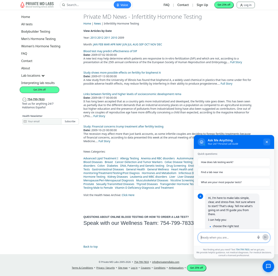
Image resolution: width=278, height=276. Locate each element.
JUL (130, 44)
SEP (141, 44)
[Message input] (228, 237)
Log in (246, 5)
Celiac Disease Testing (178, 162)
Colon (101, 165)
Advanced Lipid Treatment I (100, 158)
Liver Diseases (186, 176)
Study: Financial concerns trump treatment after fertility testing (123, 126)
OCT (147, 44)
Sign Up (202, 4)
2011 (107, 37)
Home (25, 17)
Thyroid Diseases (147, 184)
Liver (172, 176)
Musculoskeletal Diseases (152, 180)
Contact (183, 4)
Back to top (90, 246)
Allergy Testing (129, 158)
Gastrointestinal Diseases (108, 169)
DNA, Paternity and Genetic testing (142, 165)
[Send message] (265, 237)
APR (112, 44)
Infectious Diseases (191, 173)
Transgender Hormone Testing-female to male (189, 184)
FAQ (167, 4)
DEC (159, 44)
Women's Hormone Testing (40, 46)
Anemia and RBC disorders (158, 158)
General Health (135, 169)
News (97, 23)
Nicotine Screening (182, 180)
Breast (109, 162)
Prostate (88, 184)
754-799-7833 (177, 223)
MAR (107, 44)
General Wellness (158, 169)
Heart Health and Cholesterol (189, 169)
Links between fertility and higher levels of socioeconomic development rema (132, 94)
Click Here (128, 195)
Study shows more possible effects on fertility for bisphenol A (122, 72)
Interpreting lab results (38, 83)
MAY (119, 44)
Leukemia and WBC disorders (148, 176)
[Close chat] (266, 141)
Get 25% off (224, 4)
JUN (124, 44)
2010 (114, 37)
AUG (135, 44)
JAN (95, 44)
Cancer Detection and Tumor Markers (138, 162)
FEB (100, 44)
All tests (27, 24)
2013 (93, 37)
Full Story (236, 62)
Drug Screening (176, 165)
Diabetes (112, 165)
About (25, 68)
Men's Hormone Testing (38, 39)
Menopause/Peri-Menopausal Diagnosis (108, 180)
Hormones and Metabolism (159, 173)
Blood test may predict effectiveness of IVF (110, 51)
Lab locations (32, 75)
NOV (153, 44)
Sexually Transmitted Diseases (115, 184)
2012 (100, 37)
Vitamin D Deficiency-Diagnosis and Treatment (144, 187)
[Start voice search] (122, 4)
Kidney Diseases (118, 176)
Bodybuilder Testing (35, 31)
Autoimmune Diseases (191, 158)
